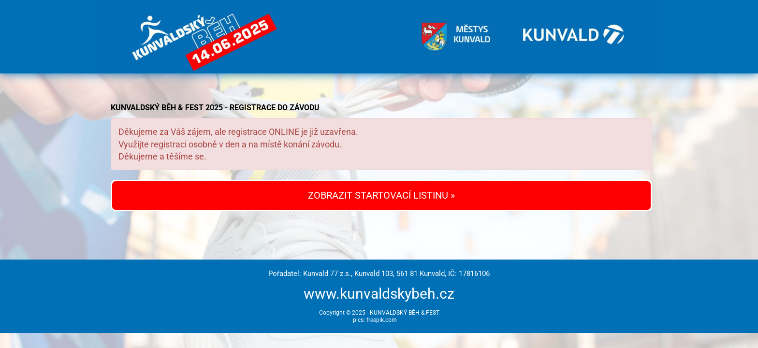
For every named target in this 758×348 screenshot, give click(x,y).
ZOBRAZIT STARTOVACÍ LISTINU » (381, 195)
